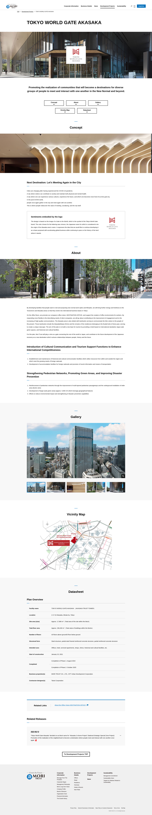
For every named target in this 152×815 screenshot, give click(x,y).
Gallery (98, 102)
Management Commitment (110, 776)
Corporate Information (71, 6)
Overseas (76, 785)
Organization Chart (62, 794)
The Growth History (62, 798)
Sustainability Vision (109, 778)
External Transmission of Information (86, 808)
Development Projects (107, 6)
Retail (75, 780)
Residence (77, 782)
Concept (54, 102)
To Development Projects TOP (76, 754)
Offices (76, 778)
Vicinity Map (65, 110)
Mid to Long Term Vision (63, 786)
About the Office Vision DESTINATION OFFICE (70, 705)
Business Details (86, 6)
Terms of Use (117, 808)
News (96, 6)
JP (131, 6)
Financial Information (62, 796)
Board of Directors (61, 791)
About (76, 102)
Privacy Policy (73, 808)
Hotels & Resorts (78, 787)
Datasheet (87, 110)
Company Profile (61, 789)
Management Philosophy (63, 784)
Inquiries (141, 6)
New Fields (77, 789)
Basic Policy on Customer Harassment (104, 808)
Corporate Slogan (61, 782)
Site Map (123, 808)
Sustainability (121, 6)
